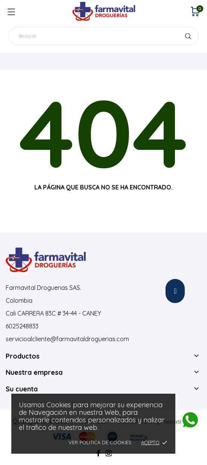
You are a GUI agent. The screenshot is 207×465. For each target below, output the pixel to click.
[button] (175, 291)
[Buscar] (103, 36)
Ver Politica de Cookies (100, 442)
